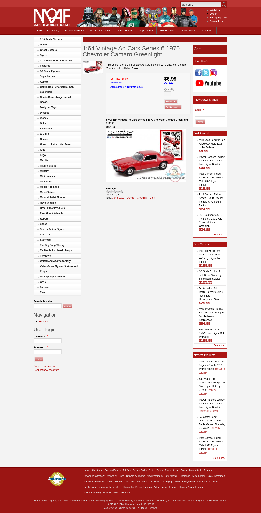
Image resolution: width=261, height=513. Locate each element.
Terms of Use (172, 470)
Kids (42, 149)
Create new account (44, 366)
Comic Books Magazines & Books (55, 100)
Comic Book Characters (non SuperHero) (57, 89)
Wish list (43, 321)
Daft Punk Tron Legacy (161, 481)
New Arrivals (189, 30)
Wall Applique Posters (53, 276)
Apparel (44, 81)
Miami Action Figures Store (97, 492)
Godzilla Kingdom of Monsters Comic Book (197, 481)
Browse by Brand (74, 30)
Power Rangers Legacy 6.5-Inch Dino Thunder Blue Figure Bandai (212, 161)
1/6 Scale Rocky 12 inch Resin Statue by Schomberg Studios (210, 275)
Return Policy (156, 470)
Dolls (43, 123)
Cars (152, 197)
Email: (199, 109)
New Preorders (168, 30)
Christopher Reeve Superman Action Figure (144, 487)
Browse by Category (48, 30)
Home (87, 470)
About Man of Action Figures (106, 470)
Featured (45, 65)
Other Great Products (52, 208)
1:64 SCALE (118, 197)
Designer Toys (48, 107)
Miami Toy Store (121, 492)
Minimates (46, 181)
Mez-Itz (44, 160)
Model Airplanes (49, 186)
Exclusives (46, 128)
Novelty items (48, 202)
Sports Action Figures (52, 229)
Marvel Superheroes (94, 481)
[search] (201, 4)
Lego (43, 155)
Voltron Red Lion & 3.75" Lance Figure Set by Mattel (211, 333)
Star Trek (45, 234)
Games (44, 139)
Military (44, 171)
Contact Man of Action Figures (196, 470)
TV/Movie (45, 255)
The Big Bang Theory (52, 245)
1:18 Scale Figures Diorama (56, 60)
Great (118, 191)
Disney (44, 118)
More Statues (47, 192)
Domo (43, 44)
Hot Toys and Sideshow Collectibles (102, 487)
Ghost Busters (48, 50)
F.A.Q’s (127, 470)
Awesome (121, 191)
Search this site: (43, 301)
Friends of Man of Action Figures (186, 487)
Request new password (46, 369)
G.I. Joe (44, 133)
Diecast (44, 112)
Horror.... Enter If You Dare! (55, 144)
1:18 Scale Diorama (51, 39)
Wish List (215, 10)
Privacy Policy (140, 470)
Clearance (207, 30)
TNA (42, 292)
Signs (43, 55)
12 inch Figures (124, 30)
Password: (41, 347)
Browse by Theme (100, 30)
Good (114, 191)
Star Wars (45, 239)
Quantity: (169, 89)
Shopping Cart (218, 17)
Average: (111, 188)
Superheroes (146, 30)
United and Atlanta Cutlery (55, 261)
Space (43, 224)
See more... (219, 234)
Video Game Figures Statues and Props (59, 269)
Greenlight (142, 197)
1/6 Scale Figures (50, 71)
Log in (213, 13)
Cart (197, 49)
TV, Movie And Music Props (56, 250)
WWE (43, 281)
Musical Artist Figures (52, 197)
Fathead (44, 287)
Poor (107, 191)
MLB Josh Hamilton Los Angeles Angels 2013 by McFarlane (212, 144)
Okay (111, 191)
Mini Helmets (47, 176)
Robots (44, 218)
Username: (41, 336)
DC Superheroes (216, 476)
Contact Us (216, 21)
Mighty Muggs (48, 165)
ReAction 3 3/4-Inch (51, 213)
